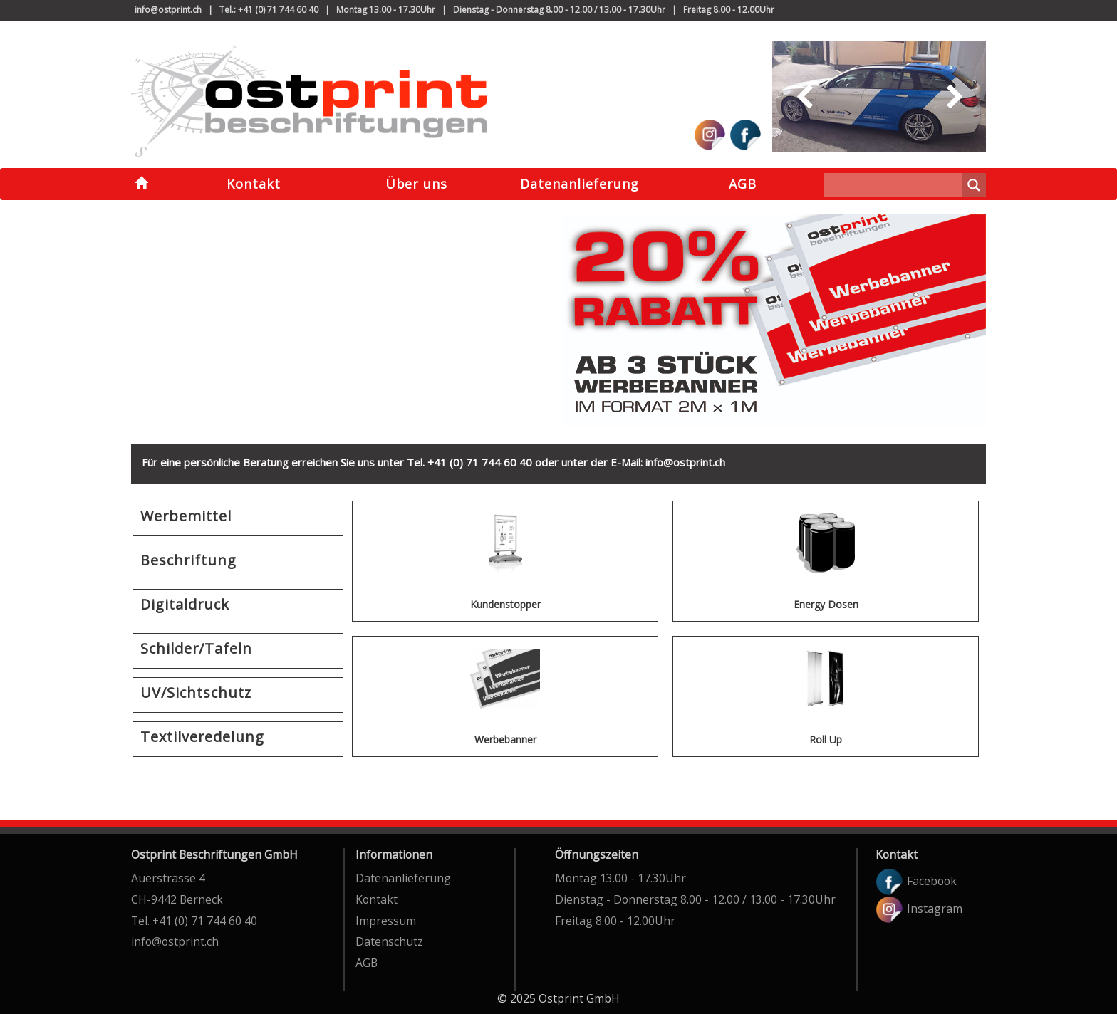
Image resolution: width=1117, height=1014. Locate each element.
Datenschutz (389, 941)
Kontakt (254, 183)
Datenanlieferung (579, 183)
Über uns (416, 183)
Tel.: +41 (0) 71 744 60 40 (268, 10)
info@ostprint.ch (168, 10)
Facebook (916, 881)
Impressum (385, 921)
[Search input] (896, 185)
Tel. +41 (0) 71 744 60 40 (194, 921)
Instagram (919, 908)
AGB (743, 183)
